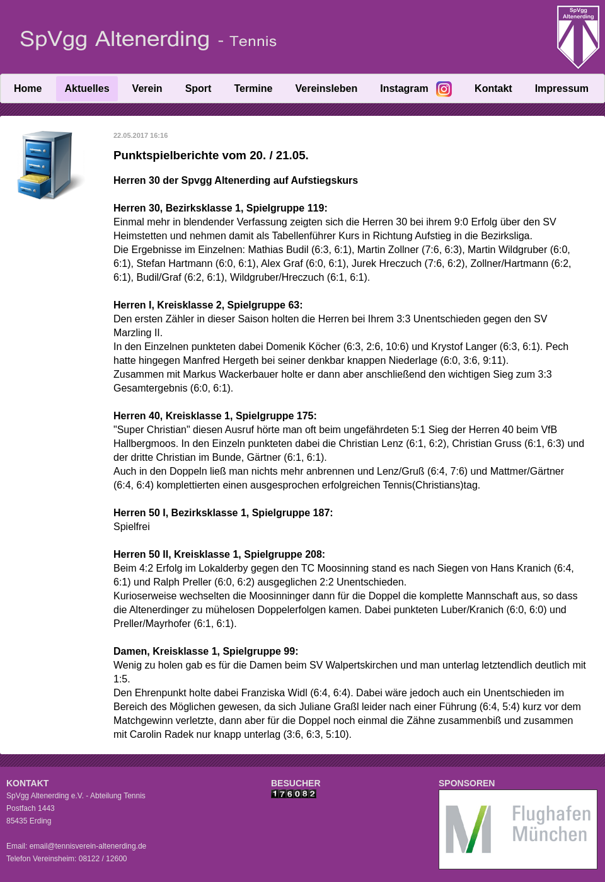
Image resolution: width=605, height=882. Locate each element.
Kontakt (493, 88)
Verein (147, 88)
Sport (198, 88)
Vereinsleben (326, 88)
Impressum (562, 88)
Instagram (404, 88)
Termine (253, 88)
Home (28, 88)
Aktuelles (86, 88)
